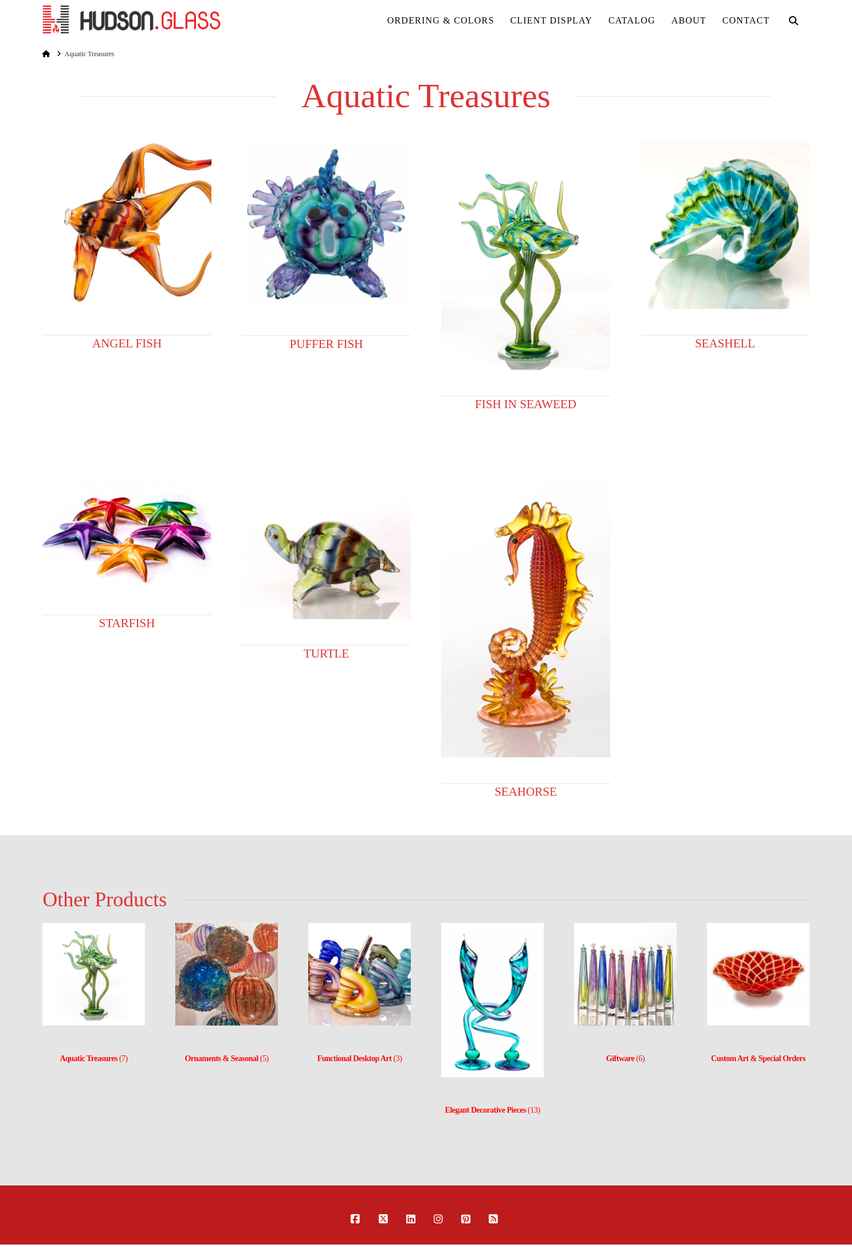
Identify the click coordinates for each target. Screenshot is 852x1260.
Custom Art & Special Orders (758, 1058)
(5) (226, 1058)
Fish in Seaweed (525, 404)
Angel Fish (127, 343)
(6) (625, 1058)
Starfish (127, 623)
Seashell (725, 343)
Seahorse (525, 792)
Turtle (326, 653)
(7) (93, 1058)
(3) (359, 1058)
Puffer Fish (326, 344)
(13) (492, 1110)
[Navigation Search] (793, 19)
